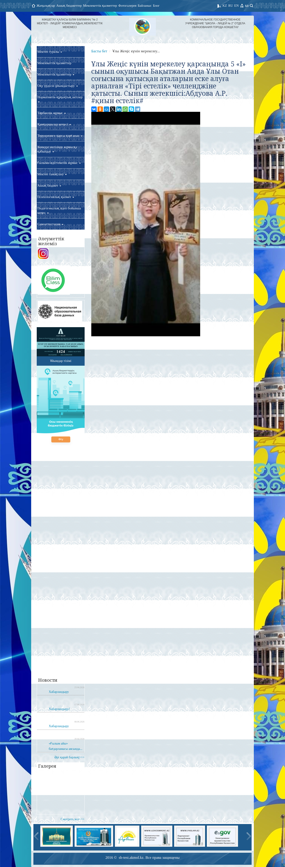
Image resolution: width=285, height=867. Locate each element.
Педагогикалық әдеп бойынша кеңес (59, 210)
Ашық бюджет (49, 185)
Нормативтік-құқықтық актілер (59, 98)
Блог (156, 5)
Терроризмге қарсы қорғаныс (60, 135)
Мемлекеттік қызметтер (100, 5)
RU (230, 5)
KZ (224, 5)
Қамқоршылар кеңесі (54, 124)
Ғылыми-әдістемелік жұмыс (59, 163)
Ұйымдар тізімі (60, 361)
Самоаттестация (50, 224)
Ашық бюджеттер (69, 5)
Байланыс (145, 5)
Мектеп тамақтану (52, 174)
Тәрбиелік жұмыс (51, 113)
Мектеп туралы (49, 51)
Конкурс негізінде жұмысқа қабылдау (57, 149)
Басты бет (99, 51)
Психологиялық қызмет (55, 197)
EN (236, 5)
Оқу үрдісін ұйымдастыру (57, 86)
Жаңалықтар (46, 5)
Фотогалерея (127, 5)
